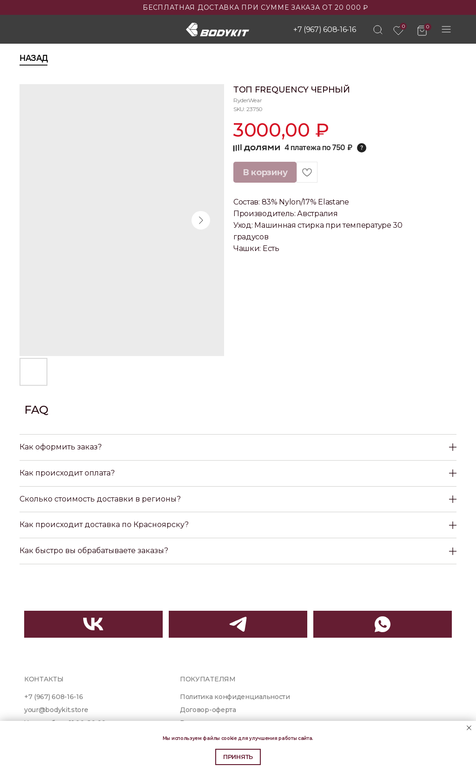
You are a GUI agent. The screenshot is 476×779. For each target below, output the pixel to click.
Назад (33, 58)
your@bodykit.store (56, 710)
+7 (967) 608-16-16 (324, 29)
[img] (377, 29)
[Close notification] (469, 728)
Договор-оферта (208, 710)
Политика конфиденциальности (235, 697)
